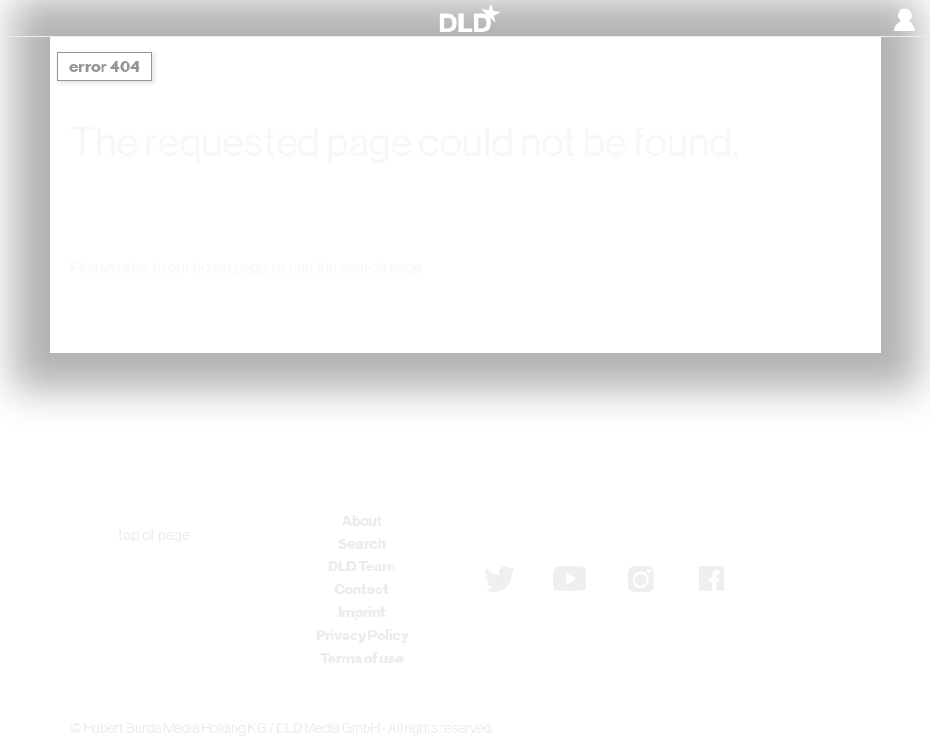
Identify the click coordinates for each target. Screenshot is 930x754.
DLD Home (259, 305)
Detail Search (659, 305)
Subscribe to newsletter (582, 530)
